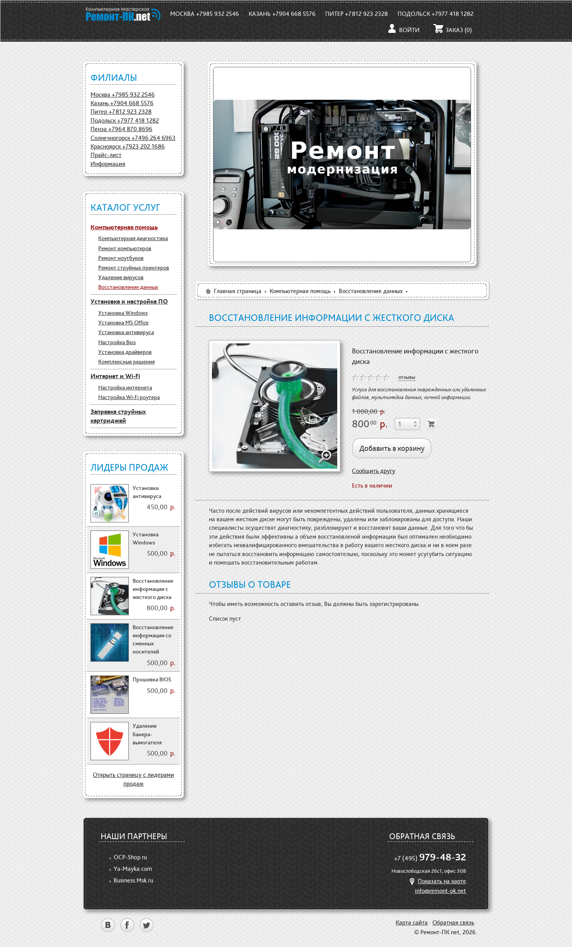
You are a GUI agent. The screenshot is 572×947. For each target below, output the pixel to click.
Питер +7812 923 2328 (356, 13)
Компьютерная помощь (124, 227)
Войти (403, 30)
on (356, 378)
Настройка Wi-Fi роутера (129, 397)
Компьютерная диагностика (133, 238)
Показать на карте (436, 881)
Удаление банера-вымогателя (147, 734)
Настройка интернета (125, 387)
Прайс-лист (105, 155)
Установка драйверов (125, 351)
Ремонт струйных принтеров (133, 267)
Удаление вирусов (120, 277)
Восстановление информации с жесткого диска (153, 589)
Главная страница (233, 291)
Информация (107, 163)
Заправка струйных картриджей (118, 416)
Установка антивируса (126, 332)
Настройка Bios (117, 342)
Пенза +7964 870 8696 (121, 129)
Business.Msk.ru (133, 880)
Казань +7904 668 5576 (282, 13)
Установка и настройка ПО (129, 301)
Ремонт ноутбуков (120, 257)
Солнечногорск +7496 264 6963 (133, 138)
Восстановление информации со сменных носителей (153, 639)
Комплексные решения (126, 361)
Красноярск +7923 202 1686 (127, 146)
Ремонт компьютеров (124, 248)
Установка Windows (123, 312)
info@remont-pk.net (440, 890)
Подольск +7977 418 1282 (435, 13)
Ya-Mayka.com (133, 868)
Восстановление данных (128, 286)
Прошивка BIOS (152, 679)
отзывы (406, 377)
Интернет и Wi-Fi (115, 376)
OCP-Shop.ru (130, 857)
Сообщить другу (373, 470)
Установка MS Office (123, 322)
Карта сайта (412, 922)
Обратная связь (453, 922)
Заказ (452, 30)
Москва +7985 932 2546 (204, 13)
